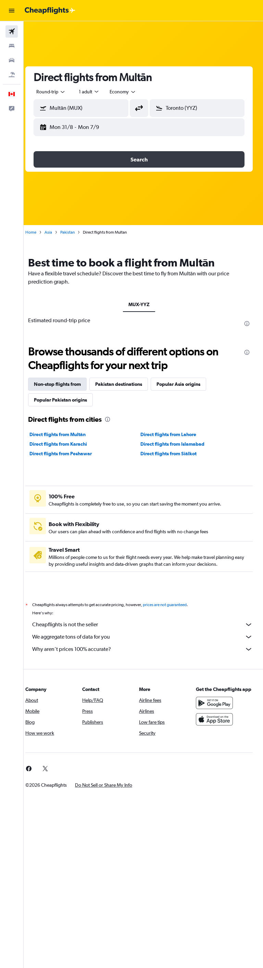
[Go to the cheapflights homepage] (50, 10)
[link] (37, 768)
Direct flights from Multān (66, 434)
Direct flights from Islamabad (177, 444)
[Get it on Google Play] (216, 710)
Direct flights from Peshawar (69, 453)
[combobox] (131, 91)
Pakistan (76, 232)
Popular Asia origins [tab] (187, 384)
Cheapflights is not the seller (147, 624)
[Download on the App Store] (216, 726)
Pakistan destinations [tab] (127, 384)
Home (39, 232)
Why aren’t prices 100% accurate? (147, 649)
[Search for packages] (12, 74)
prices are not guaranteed (173, 604)
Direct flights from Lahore (173, 434)
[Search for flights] (12, 31)
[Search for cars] (12, 60)
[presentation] (247, 324)
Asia (57, 232)
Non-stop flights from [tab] (65, 384)
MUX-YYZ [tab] (143, 304)
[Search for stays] (12, 46)
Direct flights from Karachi (67, 444)
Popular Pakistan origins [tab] (69, 400)
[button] (11, 10)
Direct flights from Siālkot (173, 453)
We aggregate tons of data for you (147, 637)
